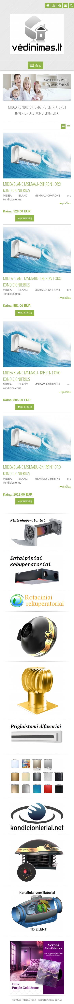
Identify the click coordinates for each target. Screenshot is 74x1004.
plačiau (65, 203)
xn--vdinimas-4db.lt (27, 1000)
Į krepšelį (25, 218)
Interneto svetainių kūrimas (50, 1000)
